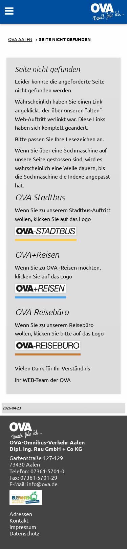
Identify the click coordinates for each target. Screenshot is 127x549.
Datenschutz (24, 533)
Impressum (22, 526)
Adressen (20, 513)
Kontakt (18, 520)
